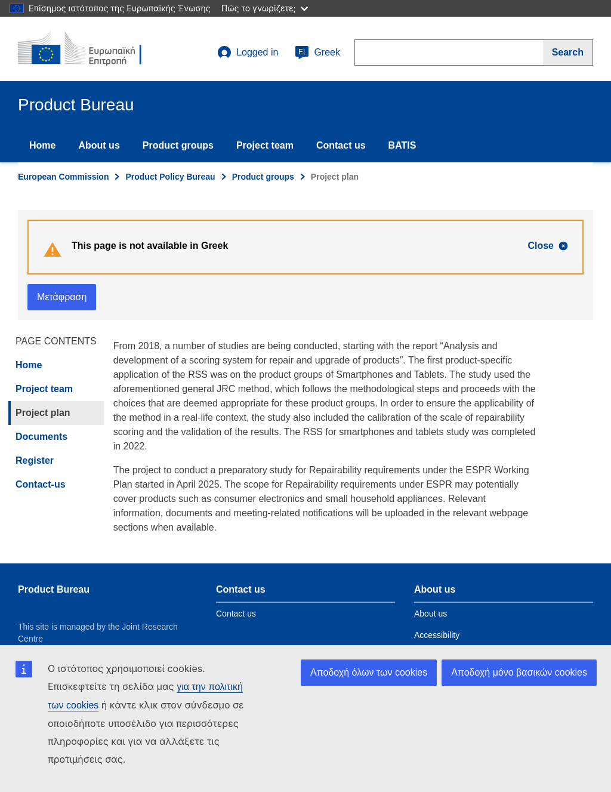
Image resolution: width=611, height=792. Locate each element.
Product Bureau (54, 589)
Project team (265, 145)
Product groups (178, 145)
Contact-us (41, 484)
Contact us (341, 145)
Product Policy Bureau (170, 176)
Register (35, 460)
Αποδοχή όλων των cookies (368, 672)
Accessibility (436, 635)
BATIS (402, 145)
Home (42, 145)
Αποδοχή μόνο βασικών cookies (519, 672)
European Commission (63, 176)
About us (98, 145)
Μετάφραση (62, 297)
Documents (41, 437)
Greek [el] (317, 52)
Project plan (43, 413)
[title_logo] (90, 49)
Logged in (247, 52)
